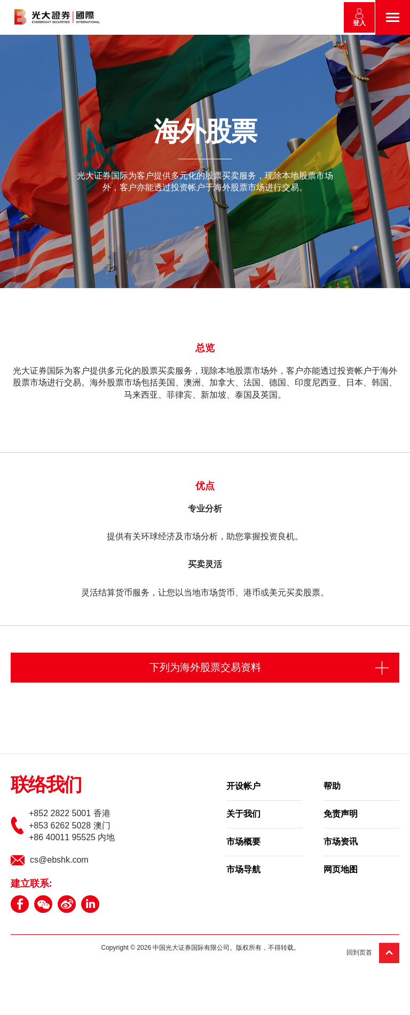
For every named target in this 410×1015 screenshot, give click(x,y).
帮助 (332, 787)
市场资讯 (341, 843)
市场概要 (243, 843)
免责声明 (341, 815)
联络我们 (46, 786)
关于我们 (243, 815)
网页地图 (341, 870)
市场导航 (243, 870)
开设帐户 (243, 787)
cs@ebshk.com (59, 860)
